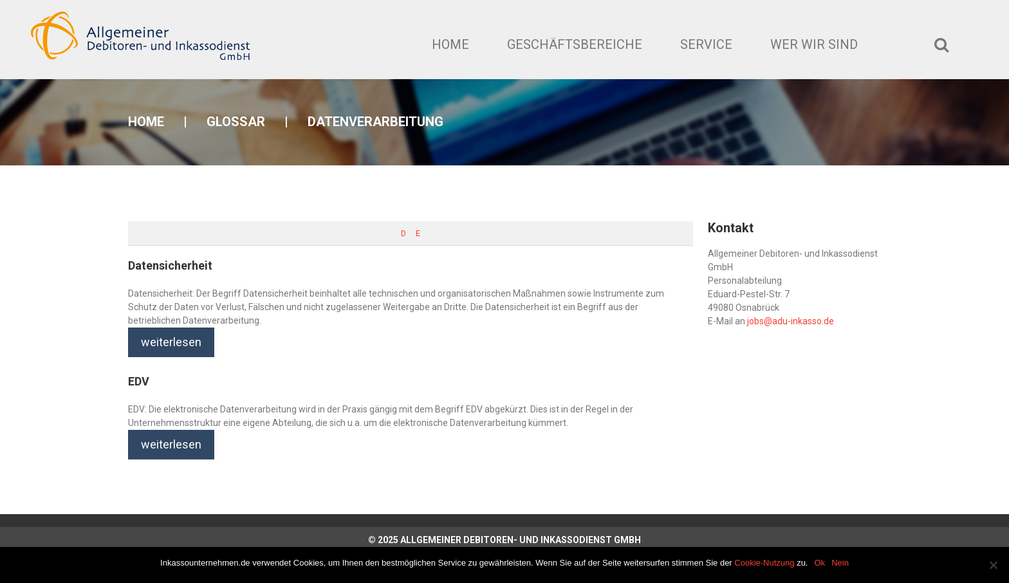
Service (706, 44)
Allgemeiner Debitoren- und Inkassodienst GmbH (520, 540)
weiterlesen (171, 342)
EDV (138, 381)
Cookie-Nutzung (764, 563)
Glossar (236, 121)
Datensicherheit (170, 265)
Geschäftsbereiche (574, 44)
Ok (820, 563)
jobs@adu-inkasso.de (790, 321)
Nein (840, 563)
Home (450, 44)
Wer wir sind (814, 44)
